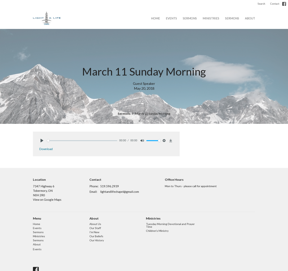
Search (261, 3)
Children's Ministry (157, 230)
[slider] (82, 140)
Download (46, 149)
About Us (95, 224)
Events (171, 18)
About (250, 18)
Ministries (211, 18)
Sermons (190, 18)
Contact (274, 3)
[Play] (42, 140)
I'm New (94, 232)
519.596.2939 (109, 186)
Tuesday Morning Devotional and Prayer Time (170, 225)
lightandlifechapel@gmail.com (119, 191)
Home (155, 18)
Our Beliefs (96, 236)
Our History (96, 240)
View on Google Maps (47, 199)
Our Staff (95, 228)
